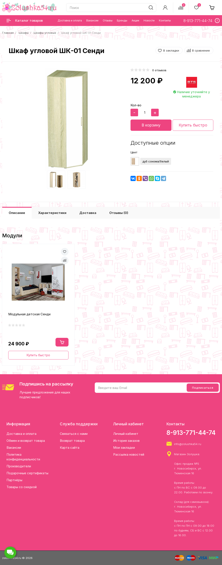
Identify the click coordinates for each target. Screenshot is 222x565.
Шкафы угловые (45, 32)
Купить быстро (193, 125)
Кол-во (136, 105)
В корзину (151, 125)
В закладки (171, 50)
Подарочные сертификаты (27, 473)
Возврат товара (72, 441)
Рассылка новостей (128, 454)
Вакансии (14, 447)
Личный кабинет (125, 434)
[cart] (212, 7)
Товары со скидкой (22, 487)
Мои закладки (124, 447)
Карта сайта (69, 447)
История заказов (126, 441)
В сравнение (201, 50)
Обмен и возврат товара (26, 441)
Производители (19, 466)
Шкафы (24, 32)
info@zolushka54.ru (187, 444)
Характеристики (52, 213)
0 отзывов (159, 70)
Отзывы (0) (118, 213)
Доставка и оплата (21, 434)
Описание (17, 213)
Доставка (87, 213)
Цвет (134, 152)
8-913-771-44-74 (190, 432)
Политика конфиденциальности (23, 456)
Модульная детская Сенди (29, 314)
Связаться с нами (74, 434)
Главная (8, 32)
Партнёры (14, 480)
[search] (150, 7)
